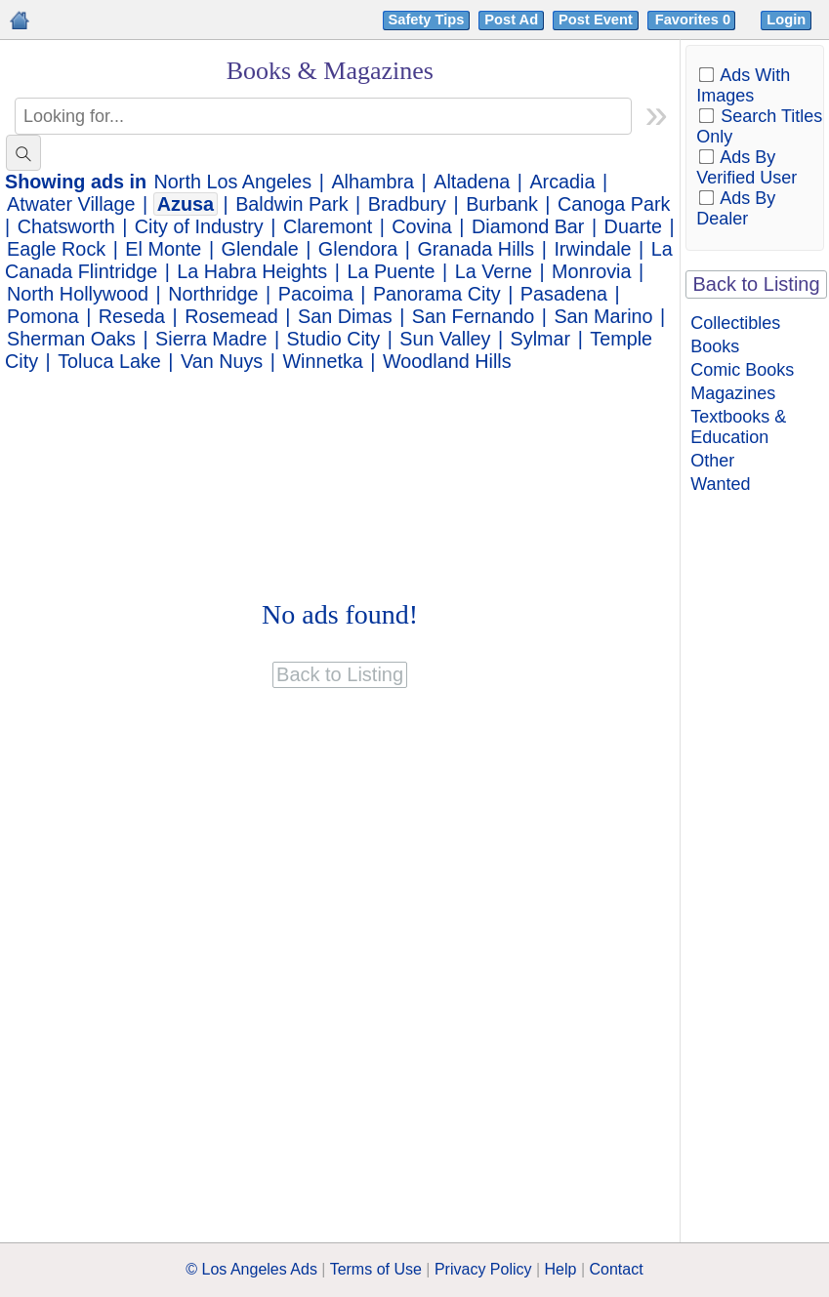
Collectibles (735, 323)
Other (712, 460)
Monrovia (591, 271)
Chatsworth (66, 226)
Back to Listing (756, 284)
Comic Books (742, 370)
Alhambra (372, 181)
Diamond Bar (528, 226)
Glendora (357, 249)
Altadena (472, 181)
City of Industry (199, 226)
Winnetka (322, 361)
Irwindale (592, 249)
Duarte (633, 226)
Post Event (596, 19)
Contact (616, 1269)
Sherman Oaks (71, 338)
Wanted (720, 484)
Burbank (502, 204)
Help (561, 1269)
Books (714, 346)
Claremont (327, 226)
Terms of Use (376, 1269)
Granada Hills (475, 249)
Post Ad (511, 19)
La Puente (391, 271)
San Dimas (345, 316)
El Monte (163, 249)
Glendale (260, 249)
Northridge (213, 293)
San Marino (603, 316)
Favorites (694, 19)
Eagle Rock (56, 249)
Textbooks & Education (738, 427)
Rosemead (231, 316)
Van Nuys (222, 361)
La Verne (493, 271)
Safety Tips (427, 19)
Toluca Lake (109, 361)
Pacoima (315, 293)
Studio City (334, 338)
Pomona (43, 316)
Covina (422, 226)
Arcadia (562, 181)
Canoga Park (614, 204)
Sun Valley (444, 338)
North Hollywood (77, 293)
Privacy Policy (483, 1269)
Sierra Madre (211, 338)
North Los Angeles (233, 181)
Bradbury (407, 204)
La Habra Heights (252, 271)
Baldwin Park (291, 204)
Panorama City (437, 293)
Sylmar (541, 338)
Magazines (732, 393)
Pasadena (563, 293)
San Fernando (473, 316)
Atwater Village (71, 204)
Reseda (132, 316)
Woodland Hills (447, 361)
